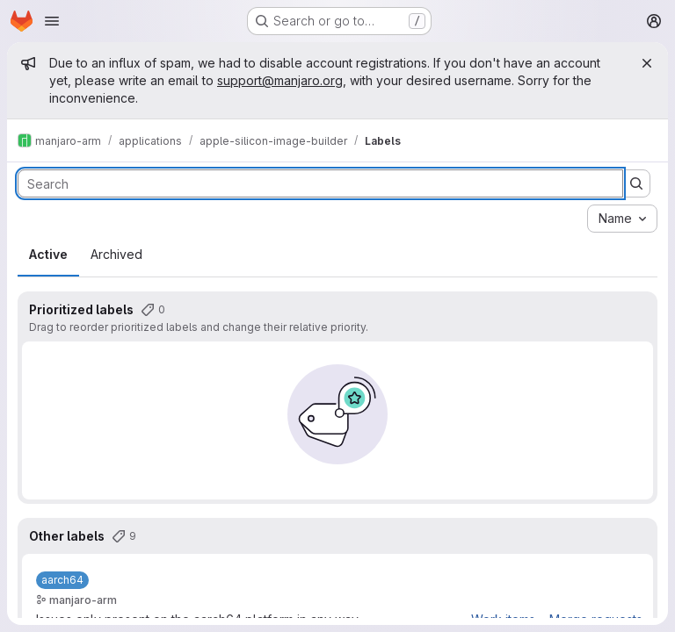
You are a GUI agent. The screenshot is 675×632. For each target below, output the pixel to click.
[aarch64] (62, 580)
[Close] (646, 63)
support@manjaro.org (280, 80)
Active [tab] (48, 254)
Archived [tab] (116, 254)
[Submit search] (636, 183)
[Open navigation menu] (52, 21)
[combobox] (622, 219)
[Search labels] (320, 183)
